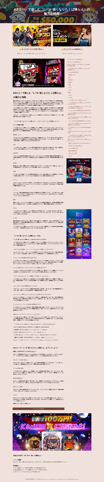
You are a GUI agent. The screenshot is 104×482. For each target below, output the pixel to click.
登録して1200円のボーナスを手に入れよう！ (79, 143)
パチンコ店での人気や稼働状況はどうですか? (79, 121)
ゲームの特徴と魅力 (73, 148)
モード (70, 87)
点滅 (69, 85)
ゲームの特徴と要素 (73, 72)
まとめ (70, 155)
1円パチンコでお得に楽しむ (75, 145)
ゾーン (70, 90)
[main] (52, 11)
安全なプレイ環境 (72, 153)
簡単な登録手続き (72, 150)
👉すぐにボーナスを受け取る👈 (75, 59)
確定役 (70, 82)
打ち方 (70, 95)
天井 (69, 77)
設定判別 (70, 79)
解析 (69, 92)
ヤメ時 (70, 97)
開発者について (72, 74)
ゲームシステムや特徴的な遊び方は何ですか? (79, 110)
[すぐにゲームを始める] (38, 409)
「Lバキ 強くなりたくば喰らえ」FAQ (77, 100)
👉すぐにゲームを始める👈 (74, 61)
